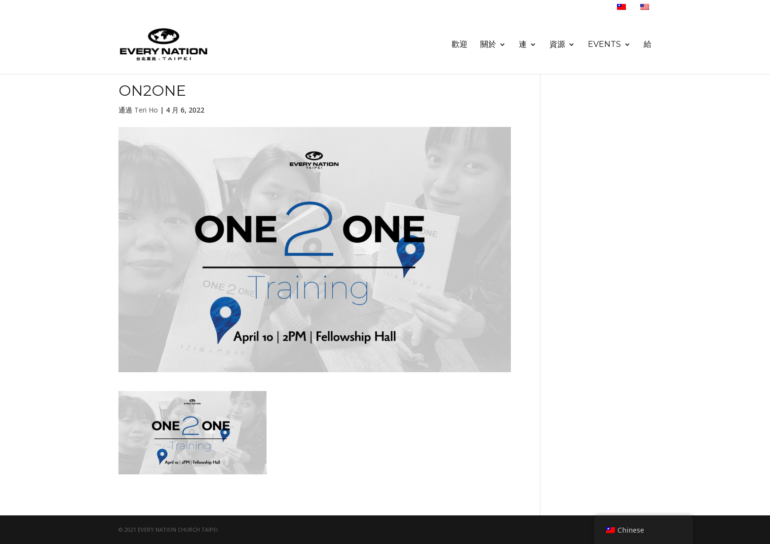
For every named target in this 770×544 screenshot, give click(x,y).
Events (604, 45)
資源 (557, 45)
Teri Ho (146, 110)
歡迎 (459, 45)
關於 (488, 45)
